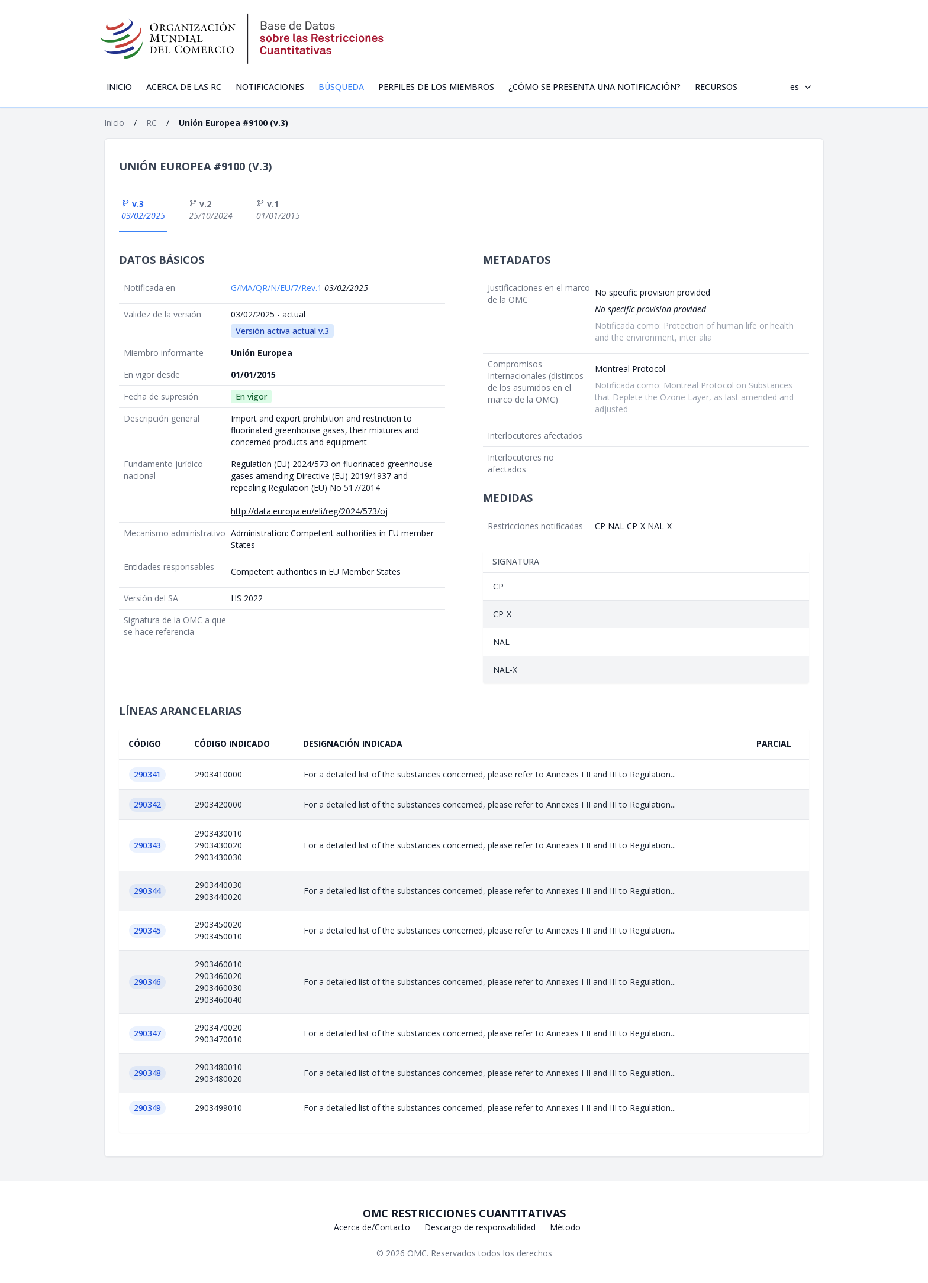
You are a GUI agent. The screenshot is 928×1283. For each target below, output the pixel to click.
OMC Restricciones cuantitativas (464, 1213)
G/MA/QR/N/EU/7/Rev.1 (277, 287)
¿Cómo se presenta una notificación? (594, 86)
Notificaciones (270, 86)
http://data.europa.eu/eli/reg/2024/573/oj (309, 511)
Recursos (716, 86)
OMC (417, 1253)
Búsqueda (341, 86)
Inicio (119, 86)
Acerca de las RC (183, 86)
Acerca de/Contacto (372, 1227)
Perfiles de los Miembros (436, 86)
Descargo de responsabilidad (480, 1227)
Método (565, 1227)
